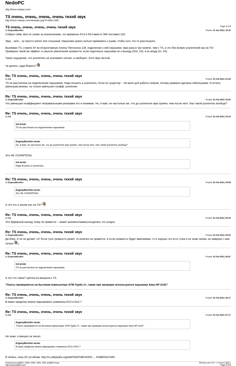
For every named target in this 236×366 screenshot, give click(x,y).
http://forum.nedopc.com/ (18, 9)
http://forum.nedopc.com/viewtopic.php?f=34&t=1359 (31, 20)
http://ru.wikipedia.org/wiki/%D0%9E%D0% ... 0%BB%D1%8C (78, 357)
